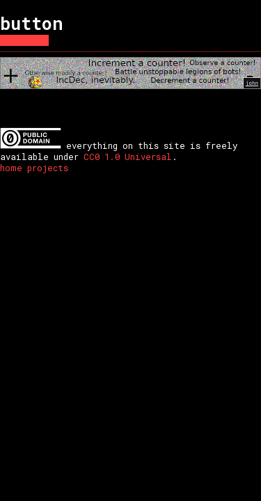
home (11, 167)
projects (47, 167)
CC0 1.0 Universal (128, 156)
